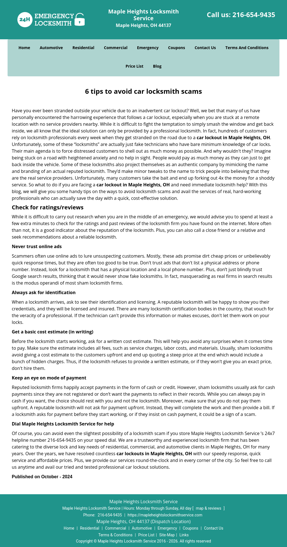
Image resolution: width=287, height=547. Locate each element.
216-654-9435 (253, 14)
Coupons (176, 47)
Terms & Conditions (115, 535)
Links (184, 535)
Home (24, 47)
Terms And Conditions (247, 47)
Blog (157, 66)
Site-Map (167, 535)
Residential (83, 47)
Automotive (51, 47)
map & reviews (209, 508)
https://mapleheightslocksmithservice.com (165, 515)
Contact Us (205, 47)
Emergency (148, 47)
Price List (135, 66)
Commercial (116, 47)
